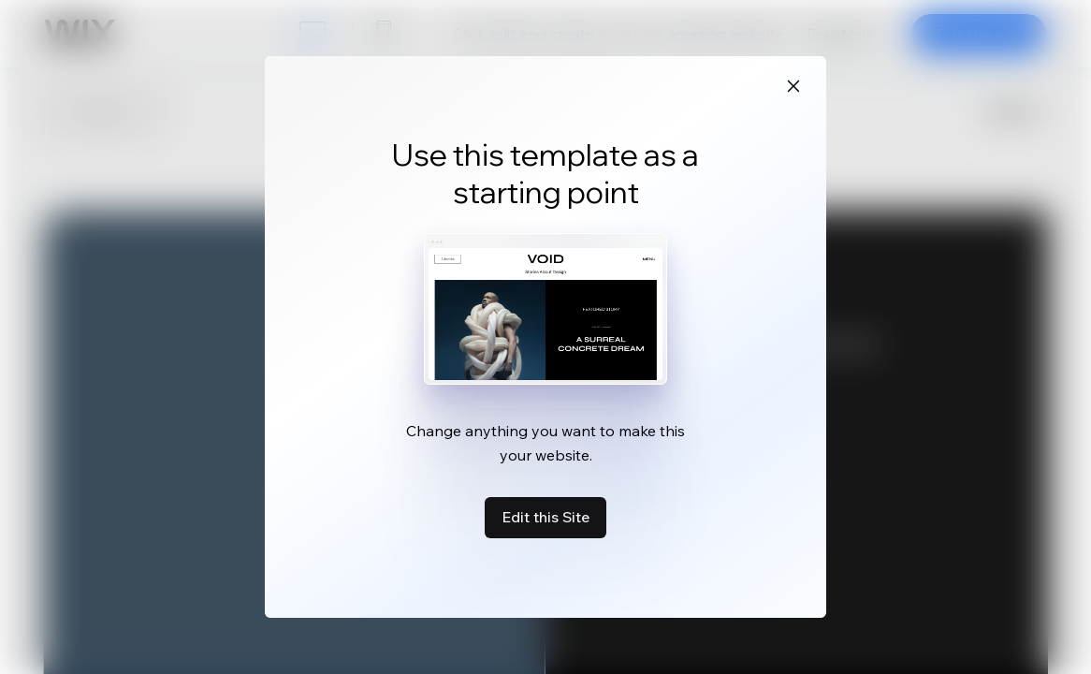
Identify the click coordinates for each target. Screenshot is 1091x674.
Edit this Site (545, 516)
